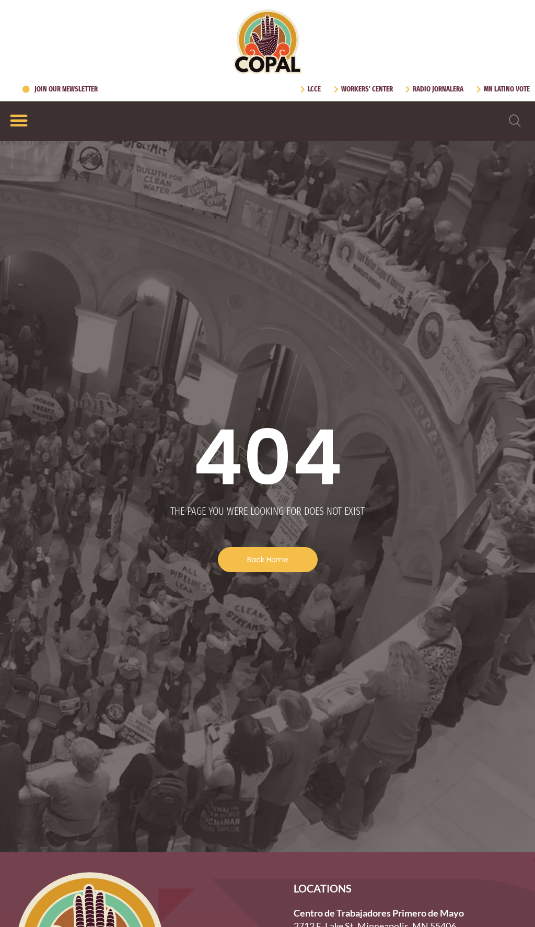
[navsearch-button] (515, 121)
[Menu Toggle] (18, 120)
